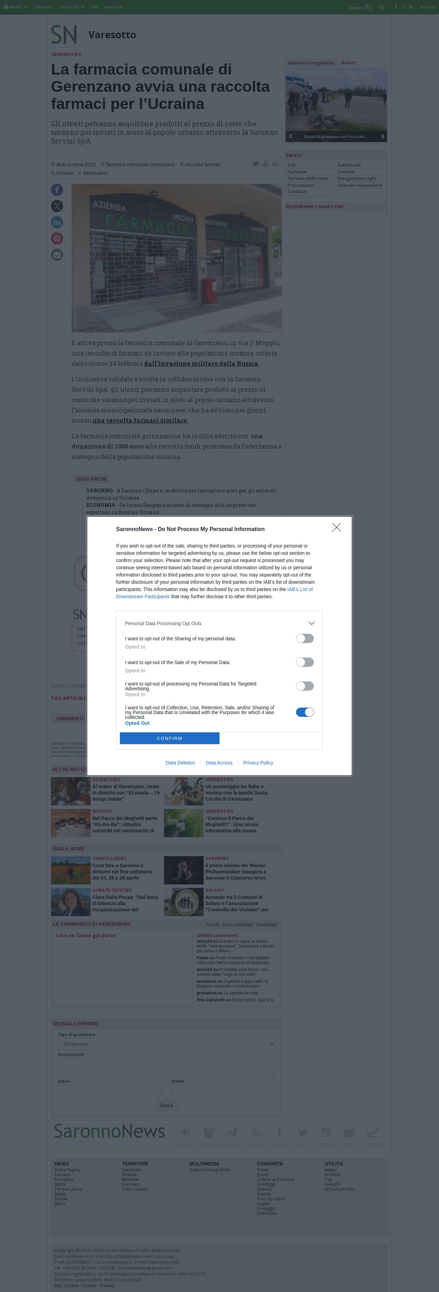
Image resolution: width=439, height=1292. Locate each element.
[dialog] (219, 646)
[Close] (338, 529)
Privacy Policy (258, 762)
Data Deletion (180, 762)
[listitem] (219, 623)
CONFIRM (170, 738)
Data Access (219, 762)
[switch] (305, 638)
